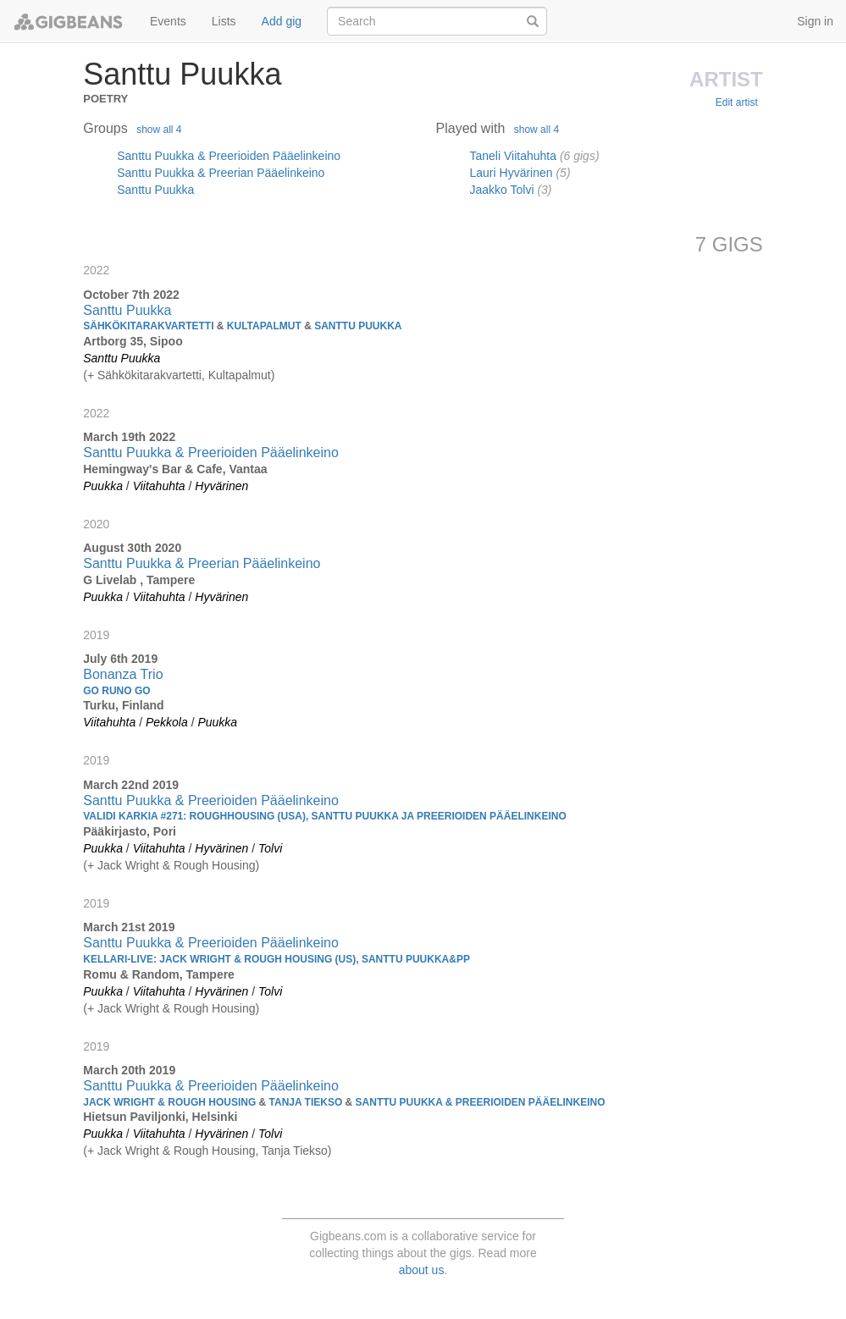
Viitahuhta (159, 486)
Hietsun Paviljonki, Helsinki (160, 1116)
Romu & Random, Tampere (159, 974)
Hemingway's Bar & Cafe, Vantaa (175, 469)
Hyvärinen (221, 486)
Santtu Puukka (155, 189)
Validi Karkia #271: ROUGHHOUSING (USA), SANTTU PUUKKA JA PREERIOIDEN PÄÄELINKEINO (325, 816)
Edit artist (737, 102)
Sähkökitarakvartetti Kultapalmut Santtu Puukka (242, 326)
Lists (224, 21)
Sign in (815, 21)
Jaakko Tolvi (502, 189)
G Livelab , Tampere (139, 580)
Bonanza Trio (123, 674)
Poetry (105, 97)
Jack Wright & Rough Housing (176, 865)
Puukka (103, 486)
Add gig (281, 21)
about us (422, 1270)
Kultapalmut (239, 375)
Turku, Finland (123, 705)
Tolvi (270, 848)
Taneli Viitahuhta (513, 156)
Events (168, 21)
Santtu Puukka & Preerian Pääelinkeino (220, 172)
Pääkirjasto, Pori (129, 831)
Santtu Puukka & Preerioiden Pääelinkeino (228, 156)
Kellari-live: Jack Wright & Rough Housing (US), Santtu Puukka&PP (276, 959)
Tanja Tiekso (295, 1150)
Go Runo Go (116, 691)
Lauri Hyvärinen (511, 172)
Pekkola (167, 722)
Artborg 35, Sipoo (132, 341)
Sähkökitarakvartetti (149, 375)
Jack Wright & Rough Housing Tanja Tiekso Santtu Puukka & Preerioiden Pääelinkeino (344, 1102)
